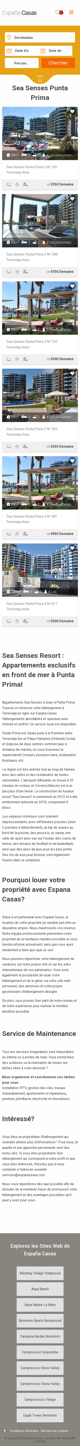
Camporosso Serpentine (40, 1352)
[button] (40, 37)
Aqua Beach (40, 1289)
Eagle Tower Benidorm (40, 1415)
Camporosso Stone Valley (40, 1368)
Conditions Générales (24, 1431)
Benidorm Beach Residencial (40, 1321)
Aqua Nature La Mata (40, 1305)
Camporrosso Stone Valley (40, 1384)
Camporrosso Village (40, 1400)
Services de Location (54, 1431)
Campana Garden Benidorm (40, 1336)
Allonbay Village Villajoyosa (40, 1273)
